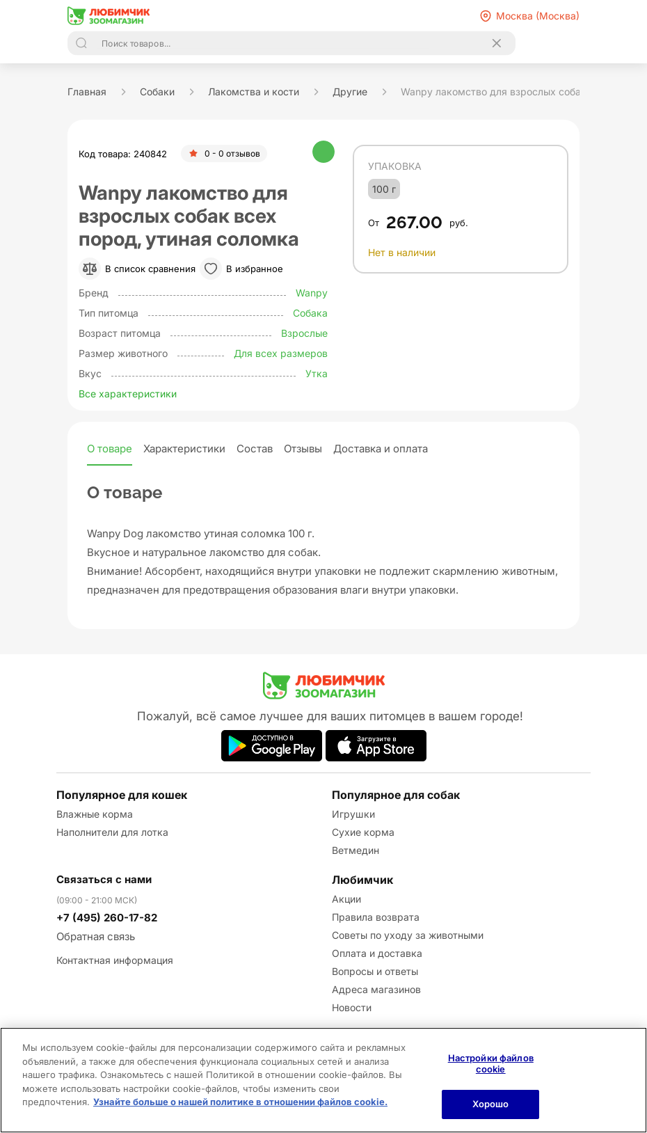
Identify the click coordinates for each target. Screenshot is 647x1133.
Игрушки (353, 814)
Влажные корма (94, 814)
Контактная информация (114, 960)
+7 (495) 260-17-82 (106, 917)
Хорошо (490, 1103)
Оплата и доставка (377, 953)
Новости (352, 1007)
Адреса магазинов (376, 989)
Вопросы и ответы (375, 971)
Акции (346, 899)
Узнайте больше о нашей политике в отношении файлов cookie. (240, 1101)
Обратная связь (95, 936)
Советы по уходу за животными (408, 935)
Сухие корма (363, 832)
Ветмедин (355, 850)
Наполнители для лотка (112, 832)
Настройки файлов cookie (491, 1063)
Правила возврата (376, 917)
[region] (323, 1080)
